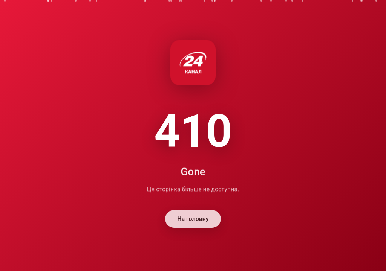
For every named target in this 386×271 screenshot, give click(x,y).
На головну (193, 219)
